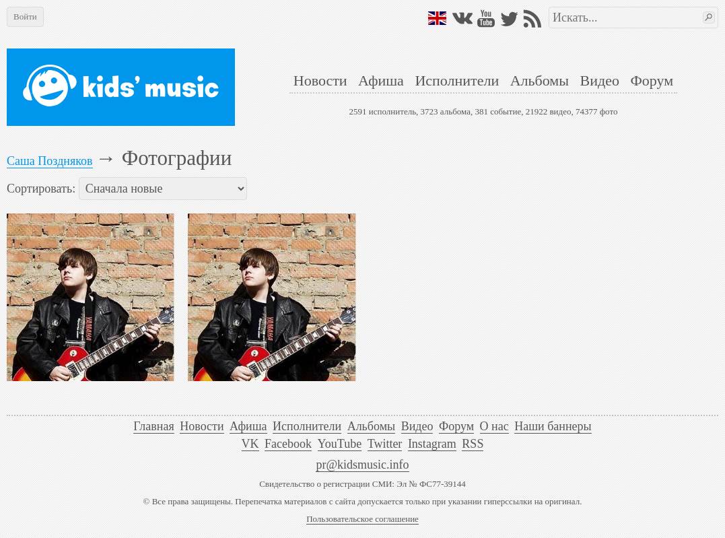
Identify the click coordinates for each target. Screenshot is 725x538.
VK (250, 443)
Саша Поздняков (50, 161)
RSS (472, 443)
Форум (651, 80)
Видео (599, 80)
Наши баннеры (552, 426)
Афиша (381, 80)
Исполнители (457, 80)
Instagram (432, 443)
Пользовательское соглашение (362, 519)
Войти (25, 16)
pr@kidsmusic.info (362, 464)
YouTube (340, 443)
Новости (320, 80)
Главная (153, 426)
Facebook (288, 443)
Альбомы (539, 80)
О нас (494, 426)
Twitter (385, 443)
